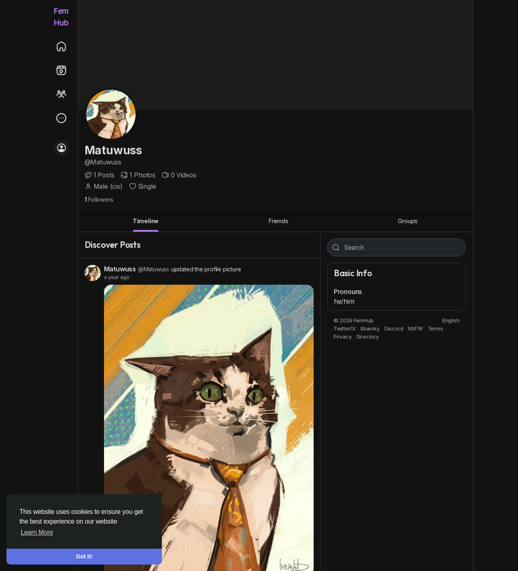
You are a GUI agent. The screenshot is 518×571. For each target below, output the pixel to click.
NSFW (415, 328)
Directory (368, 336)
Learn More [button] (37, 532)
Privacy (342, 336)
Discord (393, 328)
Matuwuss (113, 150)
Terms (435, 328)
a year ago (117, 277)
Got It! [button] (84, 556)
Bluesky (370, 328)
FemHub (61, 17)
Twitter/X (344, 328)
